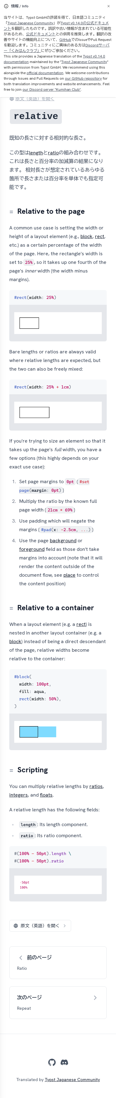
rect (99, 236)
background (63, 540)
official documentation (45, 72)
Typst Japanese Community (30, 23)
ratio (53, 152)
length (36, 152)
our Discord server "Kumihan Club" (52, 89)
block (86, 236)
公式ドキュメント (41, 34)
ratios (96, 786)
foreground (32, 549)
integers (18, 795)
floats (46, 795)
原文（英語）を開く (31, 98)
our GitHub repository (83, 78)
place (69, 575)
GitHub (65, 39)
